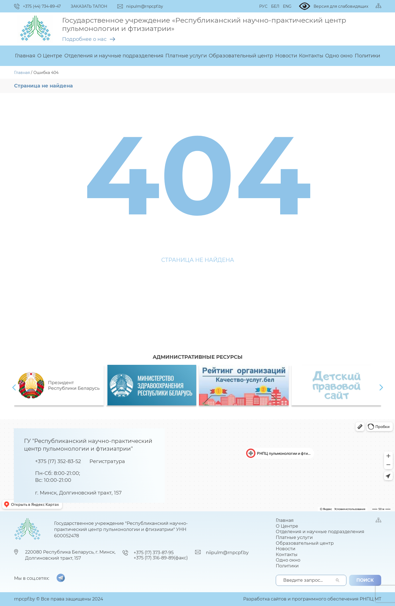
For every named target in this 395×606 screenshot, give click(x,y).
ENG (287, 6)
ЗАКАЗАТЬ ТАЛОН (89, 6)
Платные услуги (186, 56)
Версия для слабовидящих (333, 6)
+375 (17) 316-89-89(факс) (161, 557)
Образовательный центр (241, 56)
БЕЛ (275, 6)
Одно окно (338, 56)
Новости (286, 56)
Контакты (311, 56)
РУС (263, 6)
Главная (25, 56)
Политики (367, 56)
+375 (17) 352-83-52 (58, 461)
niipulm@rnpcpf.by (227, 552)
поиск (365, 580)
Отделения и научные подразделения (113, 56)
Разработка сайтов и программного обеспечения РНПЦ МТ (312, 599)
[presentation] (14, 387)
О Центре (49, 56)
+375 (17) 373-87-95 (154, 552)
